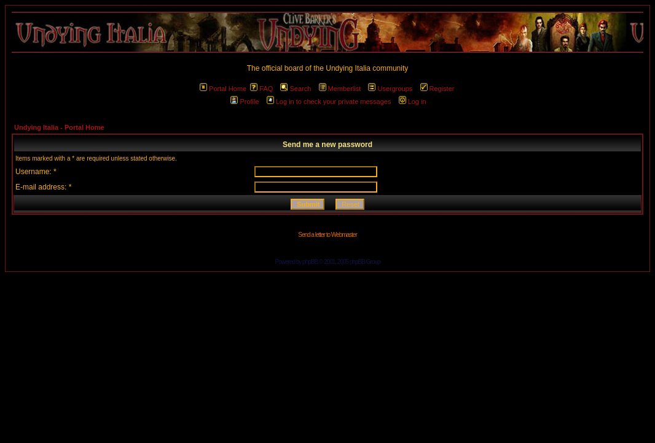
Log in (412, 101)
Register (437, 88)
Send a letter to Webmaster (327, 234)
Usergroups (390, 88)
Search (295, 88)
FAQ (261, 88)
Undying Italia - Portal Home (59, 127)
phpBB (310, 261)
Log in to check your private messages (329, 101)
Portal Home (223, 88)
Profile (244, 101)
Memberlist (340, 88)
